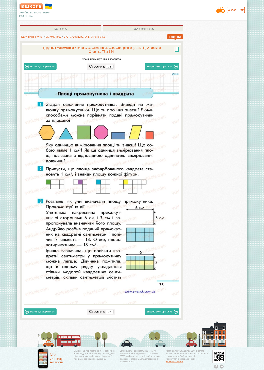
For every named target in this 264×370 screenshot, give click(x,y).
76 (162, 66)
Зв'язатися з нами (174, 361)
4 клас (60, 28)
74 (40, 66)
